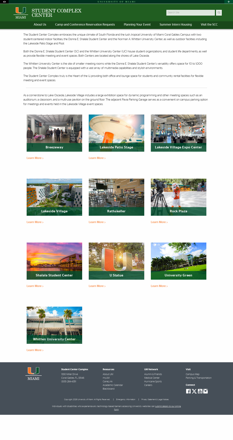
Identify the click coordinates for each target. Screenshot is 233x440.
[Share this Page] (220, 35)
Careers (148, 410)
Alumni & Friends (153, 399)
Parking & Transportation (199, 403)
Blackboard (109, 414)
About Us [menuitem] (40, 24)
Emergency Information (125, 425)
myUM (106, 403)
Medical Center (152, 403)
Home (13, 37)
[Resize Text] (211, 35)
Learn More (35, 183)
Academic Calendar (113, 410)
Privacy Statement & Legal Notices (155, 425)
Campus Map (192, 399)
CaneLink (108, 407)
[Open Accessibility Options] (4, 2)
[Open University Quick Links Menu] (228, 2)
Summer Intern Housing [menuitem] (176, 24)
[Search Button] (219, 13)
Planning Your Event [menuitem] (137, 24)
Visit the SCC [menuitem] (209, 24)
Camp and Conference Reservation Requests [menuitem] (85, 24)
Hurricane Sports (153, 407)
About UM (108, 399)
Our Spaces (26, 37)
